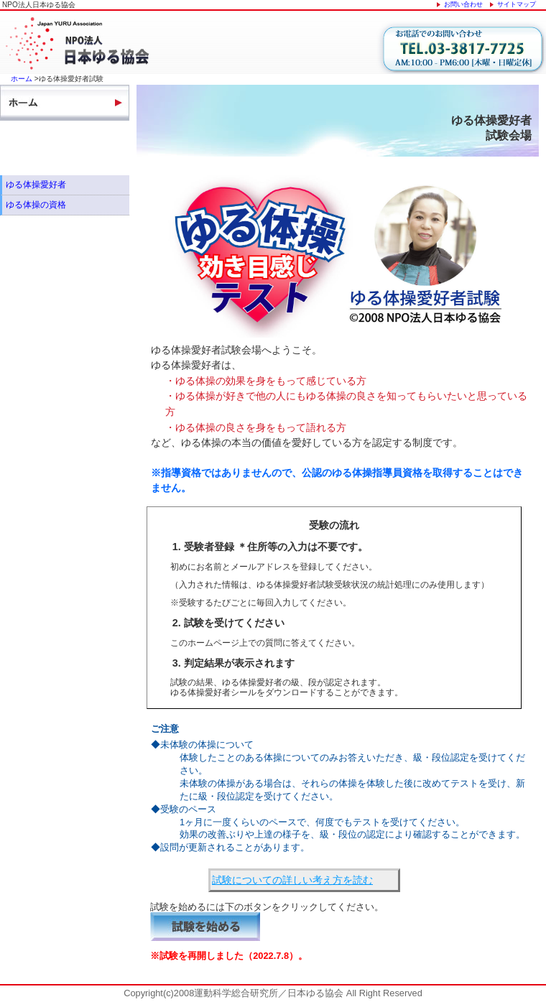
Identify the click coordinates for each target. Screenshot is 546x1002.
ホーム (21, 79)
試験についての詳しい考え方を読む (292, 880)
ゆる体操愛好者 (36, 185)
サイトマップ (516, 4)
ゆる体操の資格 (36, 205)
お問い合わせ (463, 4)
